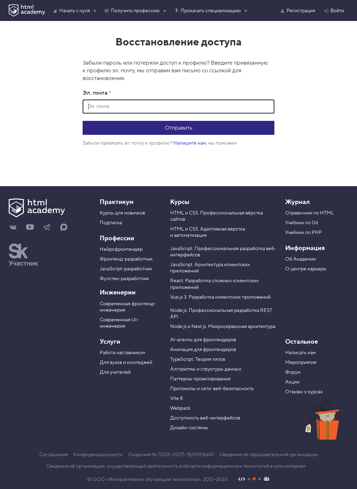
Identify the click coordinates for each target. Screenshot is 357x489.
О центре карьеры (306, 269)
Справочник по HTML (309, 213)
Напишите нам (189, 143)
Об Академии (300, 259)
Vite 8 (176, 398)
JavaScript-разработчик (126, 269)
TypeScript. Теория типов (197, 359)
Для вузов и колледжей (126, 362)
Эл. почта (96, 92)
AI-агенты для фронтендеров (203, 340)
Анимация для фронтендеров (203, 349)
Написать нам (300, 353)
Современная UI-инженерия (119, 323)
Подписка (111, 223)
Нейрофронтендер (121, 249)
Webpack (180, 408)
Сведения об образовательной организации (268, 455)
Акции (292, 382)
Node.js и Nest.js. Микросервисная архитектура (222, 326)
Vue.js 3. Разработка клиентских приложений (220, 297)
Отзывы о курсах (304, 392)
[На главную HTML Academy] (49, 208)
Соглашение (53, 455)
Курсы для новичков (122, 213)
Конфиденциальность (98, 455)
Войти (334, 11)
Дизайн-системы (189, 428)
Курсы (179, 202)
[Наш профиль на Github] (254, 479)
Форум (293, 372)
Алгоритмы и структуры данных (205, 369)
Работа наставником (122, 353)
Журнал (297, 202)
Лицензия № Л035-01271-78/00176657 (171, 455)
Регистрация (297, 11)
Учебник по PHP (303, 232)
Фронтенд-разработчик (126, 259)
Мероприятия (300, 362)
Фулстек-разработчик (124, 279)
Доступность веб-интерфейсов (205, 418)
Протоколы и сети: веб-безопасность (212, 389)
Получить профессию (132, 11)
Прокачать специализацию (207, 11)
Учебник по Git (301, 223)
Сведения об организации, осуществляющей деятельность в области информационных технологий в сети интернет (176, 466)
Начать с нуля (71, 11)
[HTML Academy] (27, 10)
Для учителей (115, 372)
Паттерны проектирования (200, 379)
